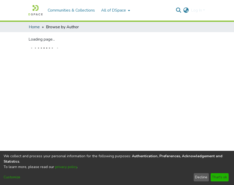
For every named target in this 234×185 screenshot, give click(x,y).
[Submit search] (179, 10)
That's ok (219, 177)
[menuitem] (115, 10)
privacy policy (66, 166)
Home (34, 27)
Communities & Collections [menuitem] (71, 10)
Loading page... (41, 39)
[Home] (35, 10)
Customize (12, 177)
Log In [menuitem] (196, 10)
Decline (201, 177)
